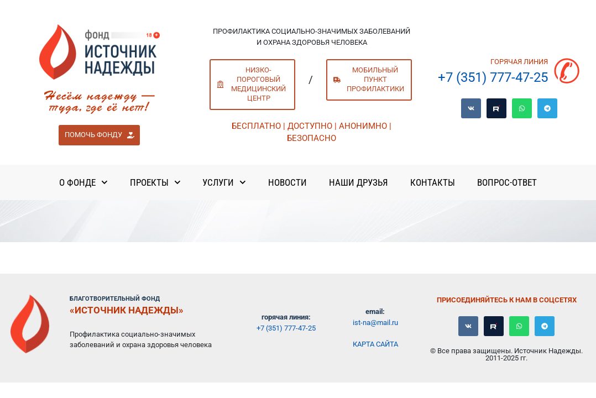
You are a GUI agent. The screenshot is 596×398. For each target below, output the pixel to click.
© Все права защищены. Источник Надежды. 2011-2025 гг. (506, 354)
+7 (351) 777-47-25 (493, 77)
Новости (287, 182)
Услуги (224, 182)
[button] (99, 135)
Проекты (155, 182)
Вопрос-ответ (507, 182)
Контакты (432, 182)
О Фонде (83, 182)
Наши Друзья (358, 182)
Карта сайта (375, 344)
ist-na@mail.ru (375, 322)
